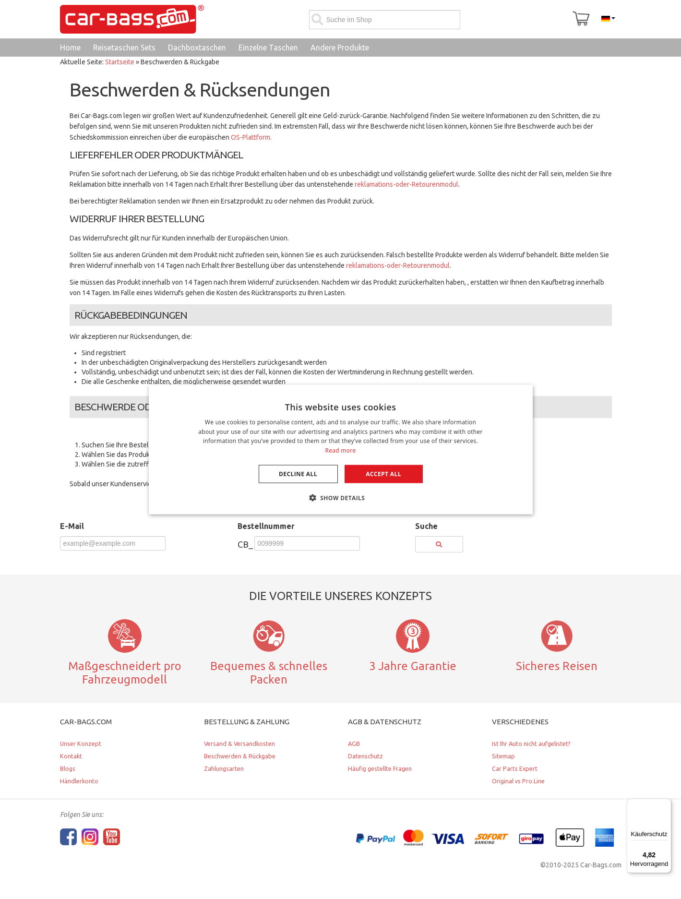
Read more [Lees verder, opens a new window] (340, 450)
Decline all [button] (298, 474)
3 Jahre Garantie (412, 665)
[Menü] (665, 804)
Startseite (119, 62)
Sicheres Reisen (556, 665)
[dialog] (341, 449)
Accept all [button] (383, 474)
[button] (340, 498)
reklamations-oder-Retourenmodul (406, 184)
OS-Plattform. (251, 137)
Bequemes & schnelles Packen (268, 672)
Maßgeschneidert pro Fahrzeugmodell (124, 672)
